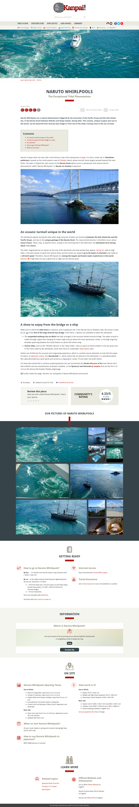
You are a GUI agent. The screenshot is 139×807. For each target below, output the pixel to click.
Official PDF (91, 798)
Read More (86, 805)
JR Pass (45, 595)
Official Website (93, 784)
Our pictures (31, 142)
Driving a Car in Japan (49, 786)
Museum (93, 363)
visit (22, 369)
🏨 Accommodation (50, 28)
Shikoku (39, 80)
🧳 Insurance (101, 28)
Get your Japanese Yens (87, 712)
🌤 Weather (111, 28)
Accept (69, 643)
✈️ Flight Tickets (36, 28)
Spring (98, 250)
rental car (47, 599)
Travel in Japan (22, 23)
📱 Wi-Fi (92, 28)
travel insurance (88, 584)
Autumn (24, 259)
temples (97, 366)
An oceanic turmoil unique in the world (40, 137)
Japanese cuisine (37, 356)
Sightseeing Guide (37, 23)
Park (115, 363)
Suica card (37, 599)
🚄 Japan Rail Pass (64, 28)
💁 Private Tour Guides (80, 28)
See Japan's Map (69, 649)
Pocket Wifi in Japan (100, 572)
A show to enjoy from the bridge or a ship (41, 140)
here (42, 718)
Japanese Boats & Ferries (50, 783)
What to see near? (33, 148)
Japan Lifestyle (52, 23)
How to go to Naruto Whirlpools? (38, 145)
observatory (84, 349)
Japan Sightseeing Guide (28, 80)
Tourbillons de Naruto (66, 382)
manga (82, 157)
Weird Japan (46, 789)
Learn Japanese (66, 23)
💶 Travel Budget (23, 28)
